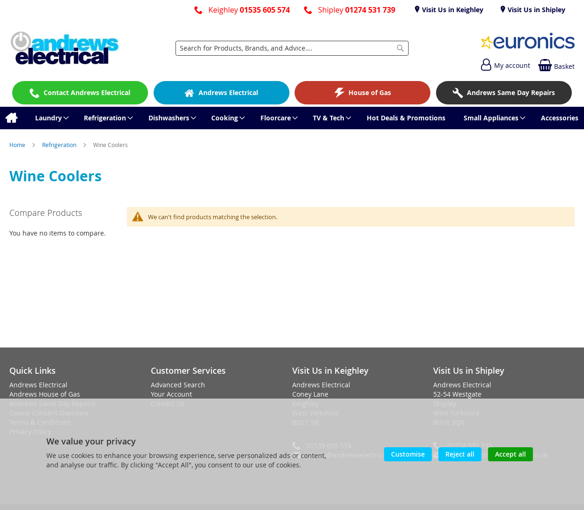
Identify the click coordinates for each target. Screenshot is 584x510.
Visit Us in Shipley (535, 9)
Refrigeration (60, 144)
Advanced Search (178, 384)
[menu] (292, 118)
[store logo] (64, 48)
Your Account (171, 394)
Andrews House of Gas (44, 394)
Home (18, 144)
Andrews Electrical (38, 384)
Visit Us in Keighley (451, 9)
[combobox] (292, 48)
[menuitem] (11, 118)
